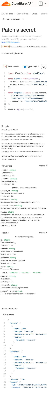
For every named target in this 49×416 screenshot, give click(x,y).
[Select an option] (23, 19)
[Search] (41, 4)
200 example (8, 314)
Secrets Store (22, 14)
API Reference (7, 14)
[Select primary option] (11, 19)
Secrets (44, 14)
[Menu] (45, 4)
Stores (34, 14)
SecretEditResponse (10, 42)
